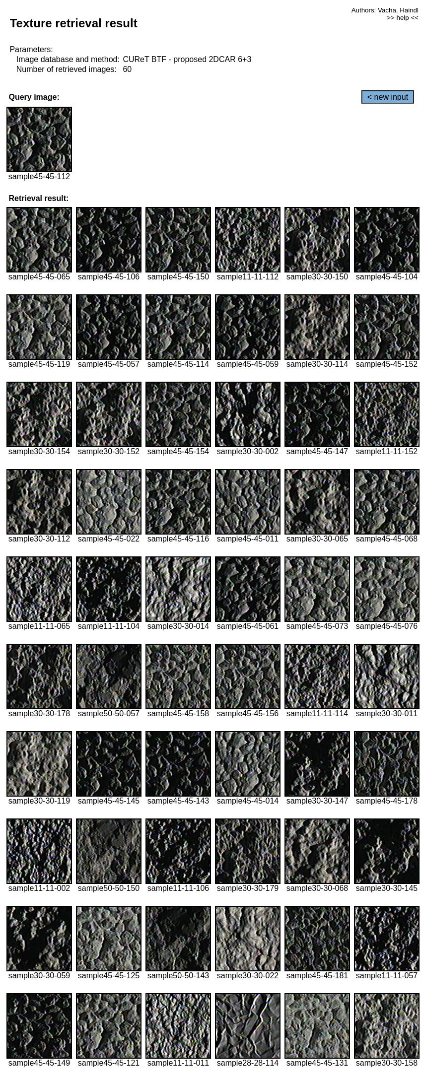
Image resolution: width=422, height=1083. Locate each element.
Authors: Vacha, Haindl (385, 10)
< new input (387, 97)
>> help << (403, 17)
